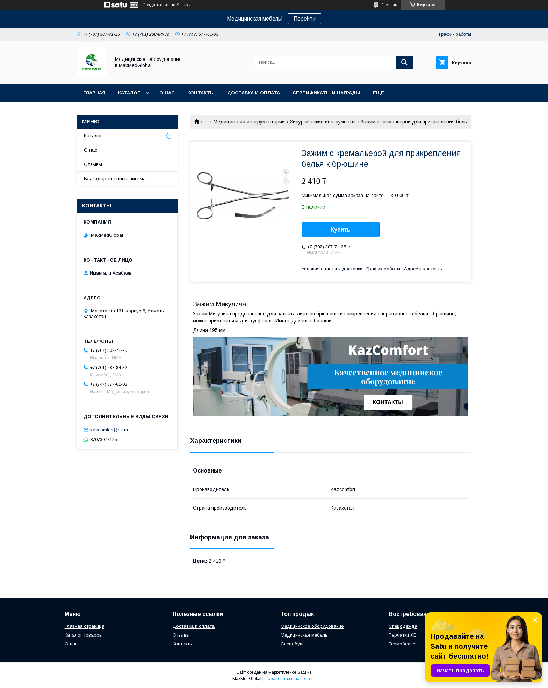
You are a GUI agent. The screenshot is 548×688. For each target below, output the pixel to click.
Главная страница (84, 626)
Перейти (305, 19)
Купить (341, 230)
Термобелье (402, 643)
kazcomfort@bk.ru (109, 429)
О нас (167, 92)
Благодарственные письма (115, 179)
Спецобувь (293, 643)
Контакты (201, 92)
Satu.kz (304, 672)
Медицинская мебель (304, 635)
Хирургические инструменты (322, 122)
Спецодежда (403, 626)
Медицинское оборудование (312, 626)
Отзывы (93, 164)
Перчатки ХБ (403, 635)
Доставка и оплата (253, 92)
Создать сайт (155, 4)
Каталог (129, 92)
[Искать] (404, 62)
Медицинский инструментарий (249, 122)
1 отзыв (389, 4)
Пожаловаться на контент (290, 678)
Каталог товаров (83, 635)
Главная (94, 92)
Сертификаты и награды (326, 92)
